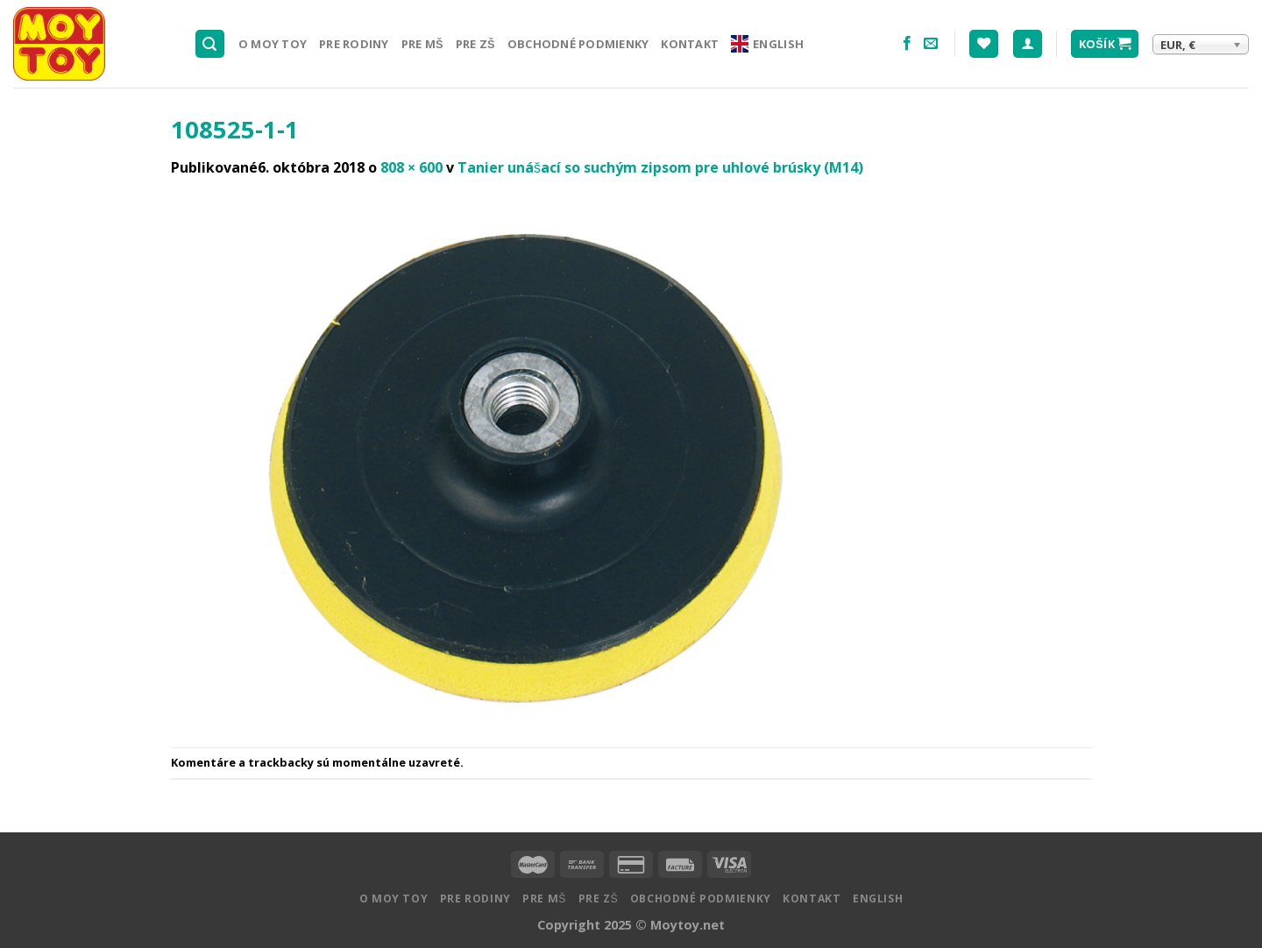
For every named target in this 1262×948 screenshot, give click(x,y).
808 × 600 (411, 167)
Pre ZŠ (475, 44)
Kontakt (690, 44)
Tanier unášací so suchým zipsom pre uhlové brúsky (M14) (660, 167)
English (767, 44)
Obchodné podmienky (578, 44)
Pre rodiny (354, 44)
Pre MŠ (422, 44)
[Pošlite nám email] (931, 44)
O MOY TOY (272, 44)
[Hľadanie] (210, 44)
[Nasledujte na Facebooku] (907, 44)
